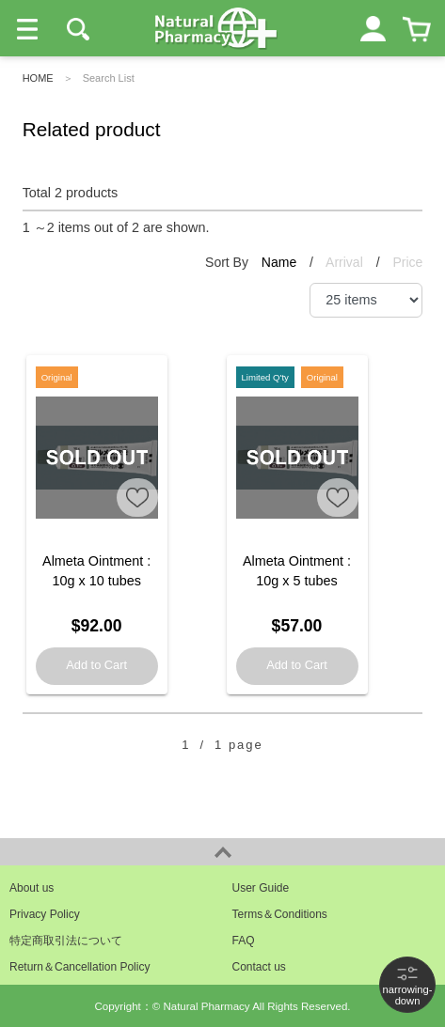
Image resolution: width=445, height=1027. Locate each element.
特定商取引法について (65, 940)
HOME (38, 78)
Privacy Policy (44, 914)
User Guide (261, 888)
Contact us (259, 966)
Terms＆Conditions (279, 914)
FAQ (243, 940)
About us (31, 888)
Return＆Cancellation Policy (79, 966)
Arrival (346, 262)
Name (281, 262)
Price (407, 262)
